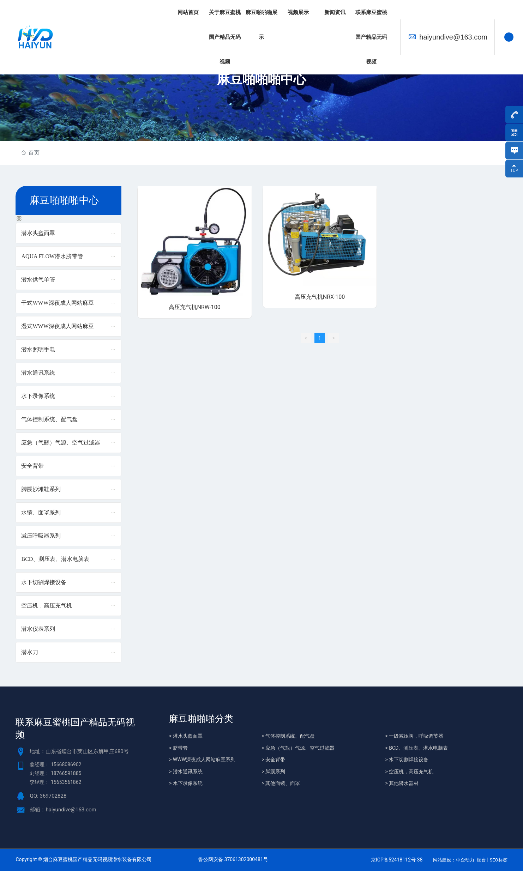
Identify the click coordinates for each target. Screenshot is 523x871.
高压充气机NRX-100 (320, 297)
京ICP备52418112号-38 (396, 860)
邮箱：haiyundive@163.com (63, 809)
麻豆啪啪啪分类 (201, 719)
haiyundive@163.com (453, 37)
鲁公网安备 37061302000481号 (233, 859)
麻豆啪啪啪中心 (261, 79)
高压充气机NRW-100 (194, 307)
